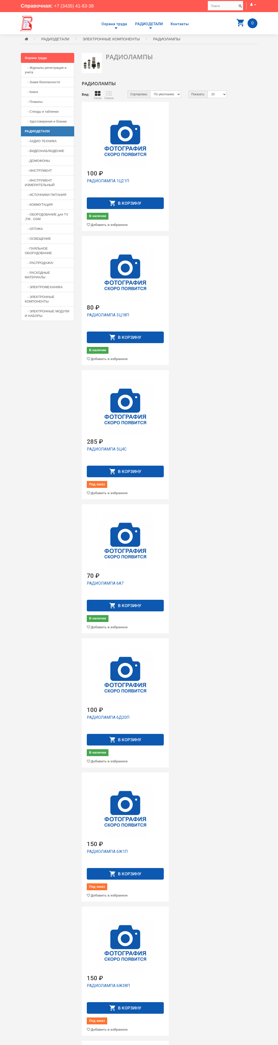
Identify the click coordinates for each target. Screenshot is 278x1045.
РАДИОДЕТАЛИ (149, 24)
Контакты (180, 24)
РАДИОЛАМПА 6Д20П (169, 287)
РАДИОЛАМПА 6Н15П (108, 648)
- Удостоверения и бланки (46, 122)
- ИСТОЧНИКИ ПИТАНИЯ (45, 195)
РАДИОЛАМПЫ (166, 40)
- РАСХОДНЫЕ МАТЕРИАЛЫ (37, 276)
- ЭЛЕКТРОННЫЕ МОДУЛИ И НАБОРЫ (47, 314)
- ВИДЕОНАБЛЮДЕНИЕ (44, 152)
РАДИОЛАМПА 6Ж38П (108, 408)
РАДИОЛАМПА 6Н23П (230, 648)
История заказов (155, 1002)
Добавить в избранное (109, 212)
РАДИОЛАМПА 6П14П (108, 888)
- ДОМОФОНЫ (37, 161)
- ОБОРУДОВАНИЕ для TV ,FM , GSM (46, 217)
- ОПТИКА (34, 229)
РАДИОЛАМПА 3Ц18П (169, 167)
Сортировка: (139, 95)
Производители (154, 984)
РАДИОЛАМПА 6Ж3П (168, 408)
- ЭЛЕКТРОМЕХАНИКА (44, 288)
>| (252, 951)
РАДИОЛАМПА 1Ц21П (108, 167)
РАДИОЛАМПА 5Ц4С (229, 167)
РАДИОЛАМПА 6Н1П (168, 648)
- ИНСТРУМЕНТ (38, 171)
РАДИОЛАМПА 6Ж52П (230, 408)
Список (109, 95)
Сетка (97, 95)
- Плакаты (34, 102)
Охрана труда (114, 24)
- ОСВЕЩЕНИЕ (38, 239)
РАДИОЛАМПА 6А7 (105, 287)
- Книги (31, 93)
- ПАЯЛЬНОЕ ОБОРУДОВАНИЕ (38, 251)
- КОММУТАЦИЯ (39, 205)
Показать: (198, 95)
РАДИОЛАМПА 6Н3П (168, 768)
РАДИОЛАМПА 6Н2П (107, 768)
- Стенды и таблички (42, 112)
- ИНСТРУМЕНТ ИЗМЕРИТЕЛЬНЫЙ (40, 183)
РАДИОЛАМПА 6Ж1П (229, 287)
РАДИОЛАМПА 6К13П (169, 528)
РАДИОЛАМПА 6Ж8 (106, 528)
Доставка (150, 988)
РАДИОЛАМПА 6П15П (169, 888)
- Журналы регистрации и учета (45, 71)
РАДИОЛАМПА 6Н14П (230, 528)
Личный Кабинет (155, 997)
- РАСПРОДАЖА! (39, 263)
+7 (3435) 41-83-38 (75, 6)
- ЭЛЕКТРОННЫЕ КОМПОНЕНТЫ (40, 300)
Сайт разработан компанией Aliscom (121, 1040)
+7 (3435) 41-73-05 (38, 1003)
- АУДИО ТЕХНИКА (41, 142)
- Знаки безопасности (42, 83)
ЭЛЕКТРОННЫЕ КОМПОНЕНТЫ (111, 40)
